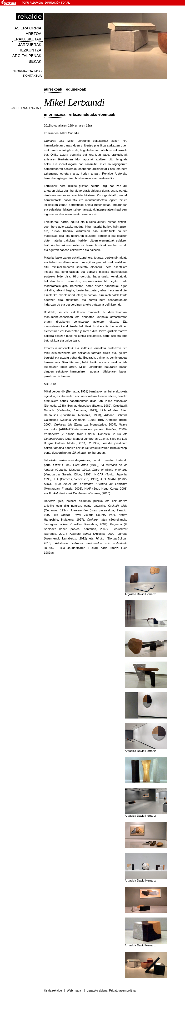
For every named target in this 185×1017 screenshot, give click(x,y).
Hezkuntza (29, 50)
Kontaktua (32, 75)
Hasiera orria (26, 28)
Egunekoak (76, 89)
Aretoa (34, 34)
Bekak (35, 61)
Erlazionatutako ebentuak (92, 114)
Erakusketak (27, 39)
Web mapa (74, 990)
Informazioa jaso (27, 71)
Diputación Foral (57, 2)
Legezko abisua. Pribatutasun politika (111, 990)
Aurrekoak (53, 89)
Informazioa (55, 114)
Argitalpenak (26, 56)
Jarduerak (29, 45)
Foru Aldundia (32, 2)
